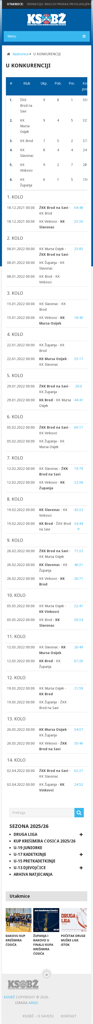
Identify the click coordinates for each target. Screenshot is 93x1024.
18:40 (78, 318)
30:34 (78, 620)
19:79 (78, 469)
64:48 (78, 208)
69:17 (78, 427)
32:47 (78, 606)
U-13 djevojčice (30, 867)
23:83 (78, 249)
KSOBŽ (9, 997)
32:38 (78, 482)
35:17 (78, 359)
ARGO (33, 1003)
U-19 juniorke (28, 847)
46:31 (78, 565)
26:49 (78, 647)
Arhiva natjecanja (33, 874)
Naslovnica (20, 54)
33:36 (78, 221)
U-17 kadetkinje (30, 854)
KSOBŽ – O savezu (38, 1016)
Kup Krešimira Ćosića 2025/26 (44, 841)
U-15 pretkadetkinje (34, 861)
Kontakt (69, 1016)
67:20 (78, 661)
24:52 (78, 784)
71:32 (78, 551)
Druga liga (25, 834)
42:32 (78, 510)
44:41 (78, 400)
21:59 (78, 688)
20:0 (78, 386)
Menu (11, 36)
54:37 (78, 729)
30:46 (78, 743)
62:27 (78, 771)
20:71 (78, 579)
